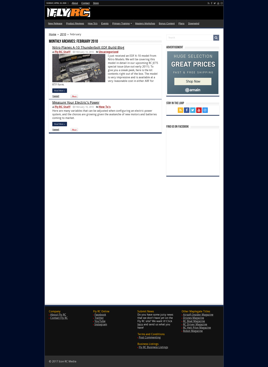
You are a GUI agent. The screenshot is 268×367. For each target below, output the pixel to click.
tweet (55, 96)
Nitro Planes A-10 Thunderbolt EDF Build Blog (88, 47)
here (140, 324)
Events (105, 23)
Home (52, 34)
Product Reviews (75, 23)
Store (96, 3)
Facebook (100, 314)
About (75, 3)
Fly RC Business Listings (153, 347)
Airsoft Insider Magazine (198, 314)
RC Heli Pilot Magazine (197, 327)
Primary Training (121, 23)
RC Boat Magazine (194, 321)
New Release (55, 23)
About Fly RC (58, 314)
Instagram (101, 324)
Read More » (59, 90)
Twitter (99, 318)
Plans (181, 23)
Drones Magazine (193, 318)
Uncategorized (108, 51)
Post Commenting (150, 337)
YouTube (100, 321)
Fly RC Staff (62, 51)
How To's (105, 106)
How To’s (92, 23)
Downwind (193, 23)
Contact (85, 3)
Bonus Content (167, 23)
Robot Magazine (193, 331)
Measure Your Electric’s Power (75, 102)
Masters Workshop (145, 23)
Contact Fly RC (59, 318)
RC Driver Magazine (195, 324)
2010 (63, 34)
